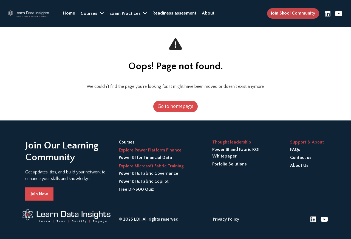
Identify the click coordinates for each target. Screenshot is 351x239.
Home (69, 13)
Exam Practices (125, 13)
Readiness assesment (174, 13)
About (208, 13)
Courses (89, 13)
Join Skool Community (293, 13)
